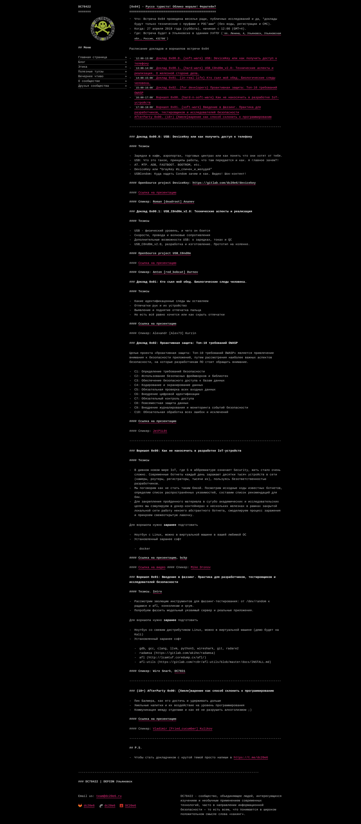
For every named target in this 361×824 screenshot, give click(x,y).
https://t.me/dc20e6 (251, 757)
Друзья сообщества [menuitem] (102, 86)
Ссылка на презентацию (157, 192)
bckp (183, 558)
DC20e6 (130, 805)
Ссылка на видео (151, 567)
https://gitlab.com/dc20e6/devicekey (224, 183)
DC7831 (179, 671)
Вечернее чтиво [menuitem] (102, 76)
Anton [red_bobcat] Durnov (175, 272)
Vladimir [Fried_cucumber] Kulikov (183, 729)
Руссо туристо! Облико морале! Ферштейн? (181, 7)
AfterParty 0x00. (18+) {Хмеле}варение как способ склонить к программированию (203, 117)
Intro (157, 591)
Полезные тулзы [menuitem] (102, 71)
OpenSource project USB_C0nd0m (164, 253)
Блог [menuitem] (102, 62)
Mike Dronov (201, 567)
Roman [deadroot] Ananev (174, 201)
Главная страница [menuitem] (102, 57)
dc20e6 (89, 805)
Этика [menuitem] (102, 67)
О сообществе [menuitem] (102, 81)
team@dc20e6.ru (109, 796)
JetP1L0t (160, 431)
